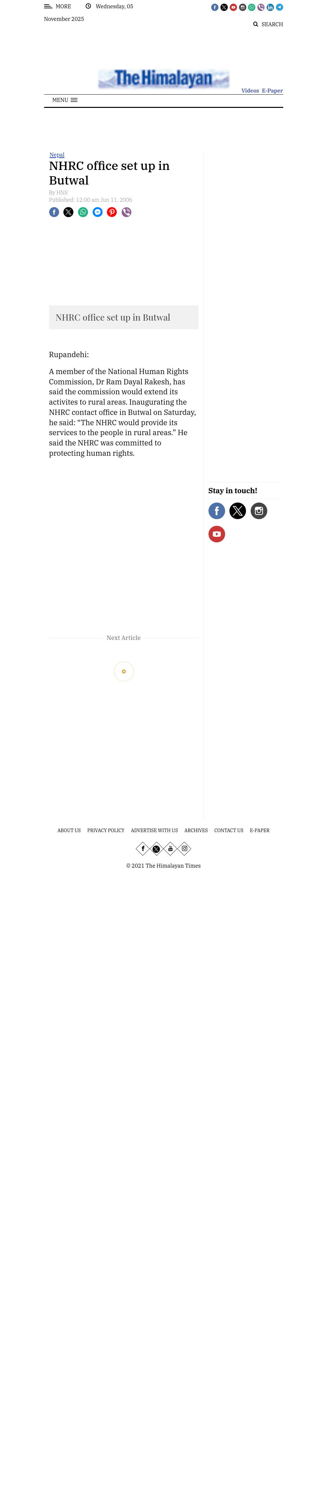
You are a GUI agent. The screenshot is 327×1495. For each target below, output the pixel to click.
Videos (250, 90)
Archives (196, 830)
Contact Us (228, 830)
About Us (69, 830)
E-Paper (272, 90)
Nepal (57, 154)
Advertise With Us (154, 830)
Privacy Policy (105, 830)
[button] (65, 100)
